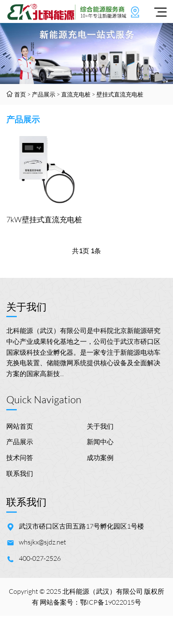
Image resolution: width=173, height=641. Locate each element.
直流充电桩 (75, 94)
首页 (20, 94)
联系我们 (19, 473)
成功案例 (100, 457)
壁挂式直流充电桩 (119, 94)
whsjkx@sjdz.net (42, 542)
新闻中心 (100, 442)
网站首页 (19, 426)
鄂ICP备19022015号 (110, 602)
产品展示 (43, 94)
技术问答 (19, 457)
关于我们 (100, 426)
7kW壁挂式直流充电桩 (44, 219)
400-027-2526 (40, 558)
